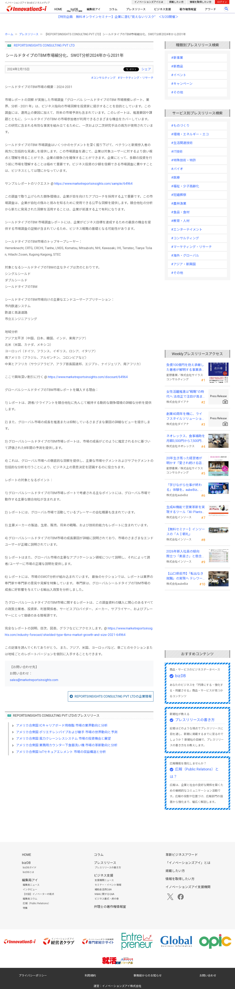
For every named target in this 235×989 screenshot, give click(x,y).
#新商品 (177, 66)
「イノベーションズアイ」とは (188, 863)
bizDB (74, 9)
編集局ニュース (31, 884)
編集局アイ (93, 9)
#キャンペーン (182, 84)
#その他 (177, 92)
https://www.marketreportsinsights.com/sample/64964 (93, 184)
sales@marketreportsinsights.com (34, 680)
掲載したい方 (176, 2)
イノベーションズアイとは (148, 2)
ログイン (222, 2)
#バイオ (177, 169)
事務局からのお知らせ (148, 975)
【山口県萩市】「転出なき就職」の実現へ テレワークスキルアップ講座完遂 (184, 576)
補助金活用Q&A (103, 889)
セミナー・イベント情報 (108, 884)
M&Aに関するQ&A (104, 894)
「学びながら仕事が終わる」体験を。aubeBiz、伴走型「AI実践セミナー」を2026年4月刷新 (185, 487)
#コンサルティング (103, 77)
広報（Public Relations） (36, 903)
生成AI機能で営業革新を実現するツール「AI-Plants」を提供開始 (185, 509)
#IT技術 (177, 151)
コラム (113, 9)
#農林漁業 (178, 203)
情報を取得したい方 (200, 2)
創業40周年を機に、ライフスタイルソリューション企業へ (185, 416)
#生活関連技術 (182, 143)
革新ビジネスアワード (182, 855)
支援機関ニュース (104, 880)
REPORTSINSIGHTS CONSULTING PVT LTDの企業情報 (113, 696)
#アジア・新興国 (183, 264)
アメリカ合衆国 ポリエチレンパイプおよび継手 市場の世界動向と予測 (66, 732)
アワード (210, 9)
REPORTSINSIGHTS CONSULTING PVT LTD (44, 45)
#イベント (178, 75)
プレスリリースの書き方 (195, 720)
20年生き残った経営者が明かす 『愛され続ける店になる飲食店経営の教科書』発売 (185, 460)
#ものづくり (180, 126)
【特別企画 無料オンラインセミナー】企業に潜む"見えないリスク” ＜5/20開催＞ (117, 17)
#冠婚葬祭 (178, 195)
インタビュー (30, 889)
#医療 (175, 177)
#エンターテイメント (186, 229)
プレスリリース (136, 9)
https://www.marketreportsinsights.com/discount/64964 (88, 377)
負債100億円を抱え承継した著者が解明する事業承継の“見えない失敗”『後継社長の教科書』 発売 (185, 367)
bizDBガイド (29, 867)
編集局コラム (30, 898)
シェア (146, 69)
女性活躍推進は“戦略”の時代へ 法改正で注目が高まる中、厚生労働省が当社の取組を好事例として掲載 (185, 394)
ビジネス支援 (162, 9)
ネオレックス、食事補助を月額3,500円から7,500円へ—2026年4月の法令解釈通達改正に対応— (185, 438)
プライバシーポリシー (33, 975)
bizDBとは (28, 872)
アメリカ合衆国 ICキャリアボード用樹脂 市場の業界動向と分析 (62, 725)
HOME (58, 9)
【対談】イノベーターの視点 (38, 894)
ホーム (9, 34)
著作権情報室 (187, 9)
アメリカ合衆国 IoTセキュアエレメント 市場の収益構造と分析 (61, 752)
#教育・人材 (180, 221)
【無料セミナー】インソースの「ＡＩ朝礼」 (185, 531)
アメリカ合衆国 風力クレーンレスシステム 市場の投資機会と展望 (63, 738)
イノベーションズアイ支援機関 (188, 887)
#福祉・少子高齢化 (185, 186)
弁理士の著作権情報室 (110, 907)
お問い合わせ (207, 975)
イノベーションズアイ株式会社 (121, 986)
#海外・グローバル (185, 255)
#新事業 (177, 58)
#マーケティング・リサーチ (135, 77)
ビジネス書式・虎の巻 (107, 898)
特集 (25, 908)
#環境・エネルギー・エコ (190, 134)
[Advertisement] (79, 793)
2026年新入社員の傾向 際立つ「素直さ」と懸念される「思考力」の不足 (185, 554)
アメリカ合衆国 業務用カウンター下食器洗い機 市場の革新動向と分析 (66, 745)
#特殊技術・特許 (183, 160)
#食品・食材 (180, 212)
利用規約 (90, 975)
